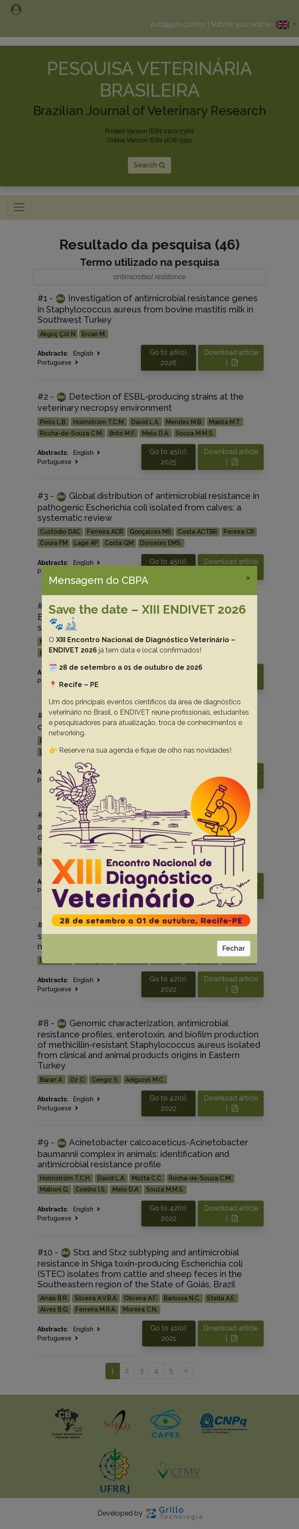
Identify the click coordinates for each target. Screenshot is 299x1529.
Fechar (233, 948)
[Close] (248, 578)
